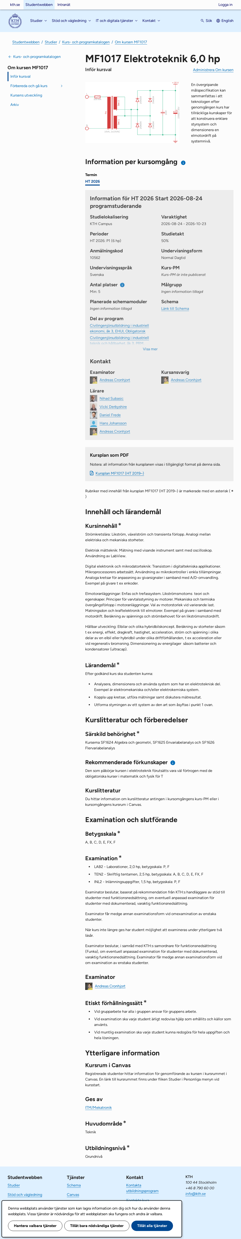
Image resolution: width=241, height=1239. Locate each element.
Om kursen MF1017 (131, 42)
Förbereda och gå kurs (28, 86)
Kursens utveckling (26, 95)
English (227, 20)
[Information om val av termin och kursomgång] (183, 163)
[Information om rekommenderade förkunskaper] (172, 762)
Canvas (73, 1194)
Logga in (225, 4)
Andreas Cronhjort (110, 986)
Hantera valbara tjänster (35, 1225)
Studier (51, 42)
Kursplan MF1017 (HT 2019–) (120, 473)
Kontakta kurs (137, 1200)
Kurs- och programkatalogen (86, 42)
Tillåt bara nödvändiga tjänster (97, 1225)
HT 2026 (92, 181)
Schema (74, 1185)
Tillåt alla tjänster (152, 1225)
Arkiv (14, 104)
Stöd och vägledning (25, 1194)
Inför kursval (20, 76)
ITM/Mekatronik (98, 1107)
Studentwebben (39, 4)
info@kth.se (195, 1193)
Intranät (63, 4)
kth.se (15, 4)
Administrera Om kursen (213, 70)
